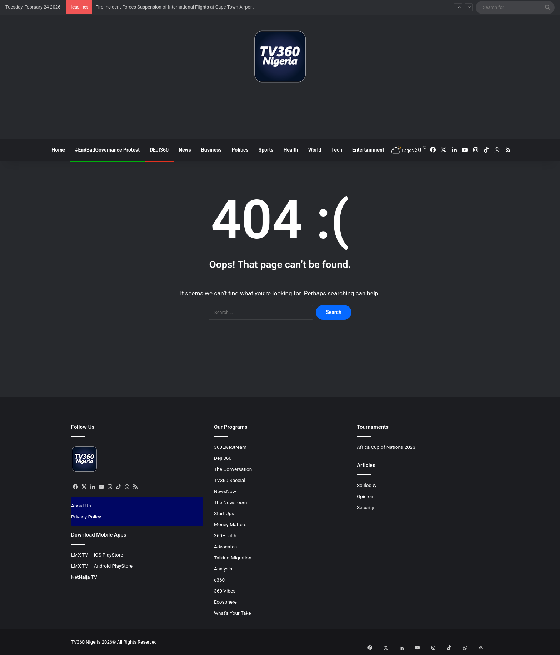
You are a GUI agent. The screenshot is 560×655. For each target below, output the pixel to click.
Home (58, 150)
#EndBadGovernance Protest (107, 150)
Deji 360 (222, 458)
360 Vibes (224, 591)
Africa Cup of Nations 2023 (386, 447)
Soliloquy (366, 485)
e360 (219, 580)
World (314, 150)
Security (365, 507)
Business (211, 150)
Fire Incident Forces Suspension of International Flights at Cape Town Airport (175, 7)
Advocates (225, 546)
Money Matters (230, 524)
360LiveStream (230, 447)
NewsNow (225, 491)
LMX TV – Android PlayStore (101, 566)
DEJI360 (159, 150)
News (185, 150)
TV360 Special (229, 480)
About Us (81, 505)
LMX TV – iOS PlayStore (97, 555)
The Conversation (233, 469)
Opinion (365, 496)
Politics (239, 150)
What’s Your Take (232, 613)
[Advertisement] (280, 114)
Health (290, 150)
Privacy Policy (86, 516)
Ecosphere (225, 602)
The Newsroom (230, 502)
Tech (336, 150)
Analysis (223, 569)
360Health (225, 535)
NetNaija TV (84, 577)
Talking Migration (232, 557)
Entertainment (368, 150)
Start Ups (224, 513)
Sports (266, 150)
